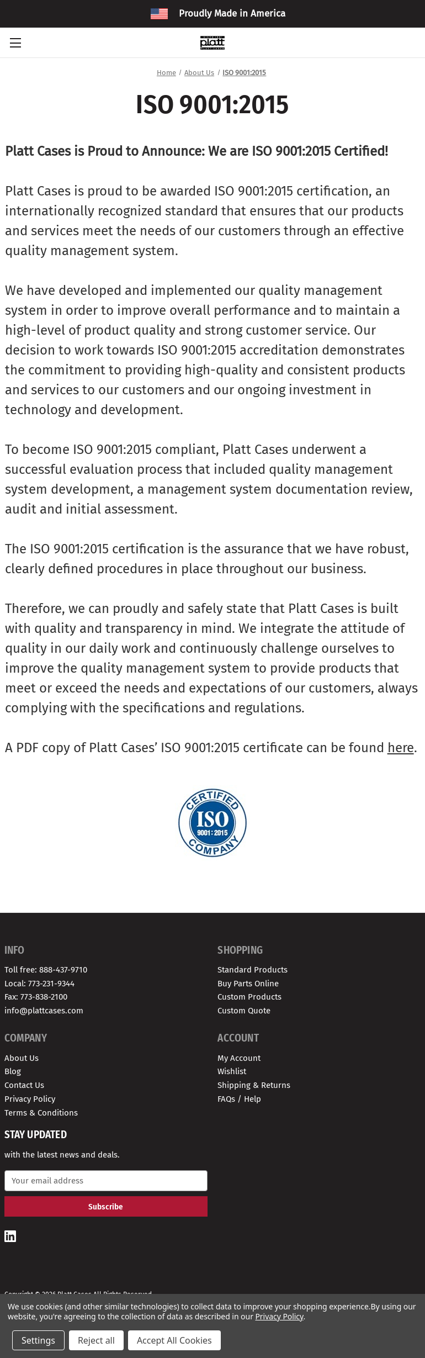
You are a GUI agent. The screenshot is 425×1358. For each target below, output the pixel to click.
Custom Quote (243, 1011)
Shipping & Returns (253, 1085)
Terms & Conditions (41, 1113)
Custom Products (249, 997)
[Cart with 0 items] (410, 42)
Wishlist (231, 1071)
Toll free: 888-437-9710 (45, 970)
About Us (21, 1058)
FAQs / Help (239, 1099)
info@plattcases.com (43, 1011)
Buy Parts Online (248, 984)
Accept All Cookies (174, 1340)
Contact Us (24, 1085)
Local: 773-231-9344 (39, 984)
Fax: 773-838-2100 (35, 997)
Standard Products (252, 970)
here (400, 747)
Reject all (96, 1340)
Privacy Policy (29, 1099)
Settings (38, 1340)
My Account (239, 1058)
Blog (12, 1071)
